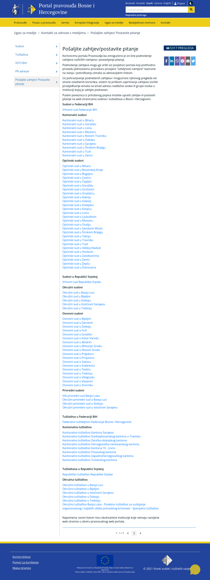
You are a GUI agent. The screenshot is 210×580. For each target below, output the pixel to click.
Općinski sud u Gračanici (78, 189)
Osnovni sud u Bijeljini (76, 319)
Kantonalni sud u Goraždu (79, 124)
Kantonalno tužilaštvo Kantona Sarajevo (88, 432)
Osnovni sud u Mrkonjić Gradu (82, 346)
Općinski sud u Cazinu (76, 178)
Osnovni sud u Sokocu (76, 362)
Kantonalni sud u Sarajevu (79, 144)
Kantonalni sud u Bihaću (78, 120)
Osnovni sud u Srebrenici (78, 365)
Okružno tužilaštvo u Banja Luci (82, 485)
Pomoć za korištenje (26, 562)
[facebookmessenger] (182, 61)
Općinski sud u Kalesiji (76, 201)
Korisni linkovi (22, 557)
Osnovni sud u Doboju (76, 326)
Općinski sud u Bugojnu (77, 174)
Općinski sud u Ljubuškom (79, 217)
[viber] (177, 61)
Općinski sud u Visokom (77, 252)
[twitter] (193, 61)
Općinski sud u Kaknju (76, 197)
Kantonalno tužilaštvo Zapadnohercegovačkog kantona (97, 456)
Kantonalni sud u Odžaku (78, 140)
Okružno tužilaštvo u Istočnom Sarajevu (88, 493)
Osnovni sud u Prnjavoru (78, 358)
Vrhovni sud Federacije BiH (79, 110)
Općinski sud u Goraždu (77, 185)
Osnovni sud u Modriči (77, 342)
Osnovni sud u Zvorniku (77, 385)
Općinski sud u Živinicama (79, 267)
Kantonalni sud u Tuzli (76, 151)
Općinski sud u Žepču (76, 264)
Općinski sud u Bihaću (76, 166)
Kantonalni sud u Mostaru (79, 132)
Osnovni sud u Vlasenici (77, 381)
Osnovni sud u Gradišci (77, 334)
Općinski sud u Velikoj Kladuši (81, 248)
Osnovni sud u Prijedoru (78, 354)
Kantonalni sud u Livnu (77, 128)
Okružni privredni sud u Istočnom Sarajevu (90, 407)
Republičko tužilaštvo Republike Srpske (87, 474)
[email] (187, 61)
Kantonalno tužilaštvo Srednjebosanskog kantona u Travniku (101, 436)
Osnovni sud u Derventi (77, 323)
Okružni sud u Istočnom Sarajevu (83, 304)
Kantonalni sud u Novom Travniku (84, 136)
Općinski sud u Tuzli (75, 244)
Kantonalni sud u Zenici (77, 155)
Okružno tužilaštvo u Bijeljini (80, 489)
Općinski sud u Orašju (76, 224)
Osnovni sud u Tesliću (76, 369)
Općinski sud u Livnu (75, 213)
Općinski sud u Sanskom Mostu (82, 228)
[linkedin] (171, 61)
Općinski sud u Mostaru (77, 220)
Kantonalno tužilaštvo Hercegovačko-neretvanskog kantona (100, 444)
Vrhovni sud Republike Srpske (81, 282)
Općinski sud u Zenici (76, 259)
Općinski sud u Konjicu (77, 209)
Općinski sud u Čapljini (77, 181)
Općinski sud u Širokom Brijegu (82, 232)
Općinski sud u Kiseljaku (78, 205)
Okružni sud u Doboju (76, 300)
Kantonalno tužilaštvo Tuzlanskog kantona (89, 460)
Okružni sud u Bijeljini (76, 296)
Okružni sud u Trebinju (77, 308)
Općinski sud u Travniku (77, 240)
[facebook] (166, 61)
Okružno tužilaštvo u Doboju (80, 497)
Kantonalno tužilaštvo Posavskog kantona (89, 452)
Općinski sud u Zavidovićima (80, 256)
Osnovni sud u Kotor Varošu (80, 338)
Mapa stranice (22, 568)
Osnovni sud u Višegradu (78, 377)
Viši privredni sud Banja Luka (81, 396)
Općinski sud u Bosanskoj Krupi (82, 170)
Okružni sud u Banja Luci (78, 292)
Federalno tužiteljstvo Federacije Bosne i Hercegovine (96, 422)
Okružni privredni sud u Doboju (82, 403)
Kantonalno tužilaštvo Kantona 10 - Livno (88, 448)
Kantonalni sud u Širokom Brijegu (84, 147)
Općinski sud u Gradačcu (78, 193)
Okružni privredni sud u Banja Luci (84, 399)
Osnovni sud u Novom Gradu (81, 350)
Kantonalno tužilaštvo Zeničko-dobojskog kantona (94, 440)
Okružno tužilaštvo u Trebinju (81, 500)
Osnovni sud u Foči (74, 330)
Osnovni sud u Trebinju (77, 373)
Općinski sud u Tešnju (76, 236)
